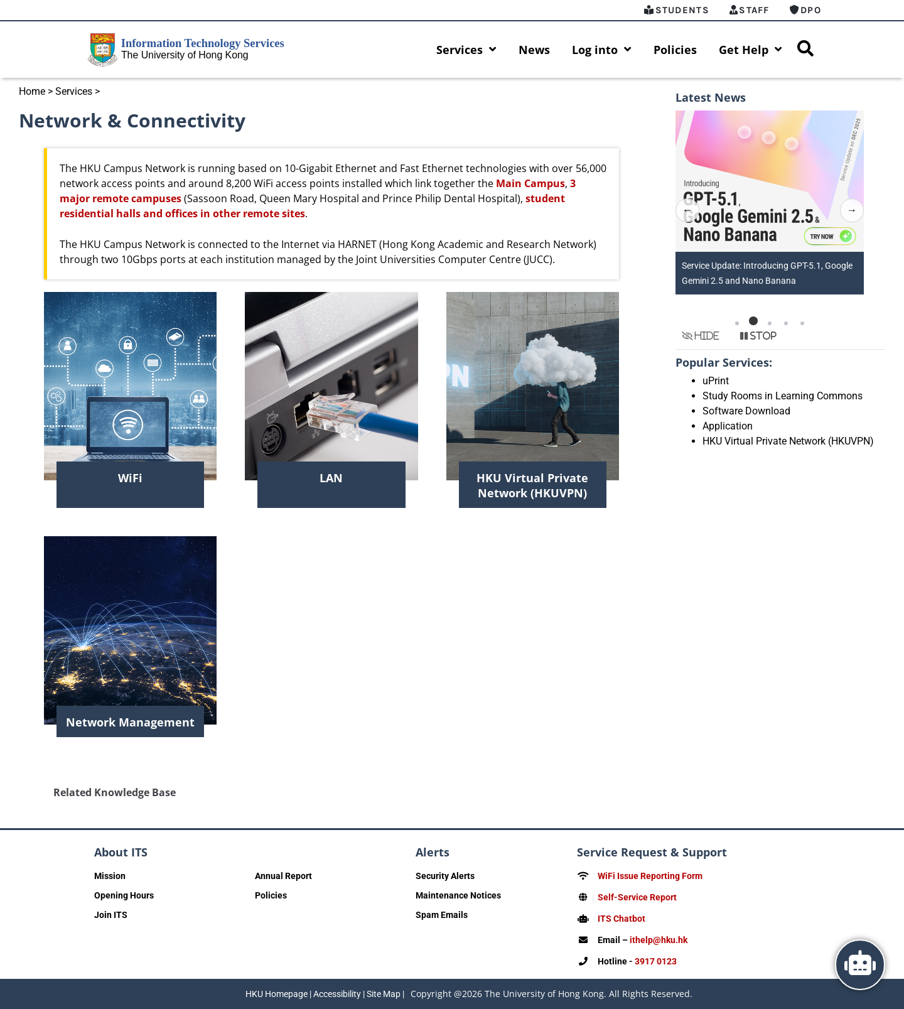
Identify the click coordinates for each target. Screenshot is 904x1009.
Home (32, 91)
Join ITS (110, 915)
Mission (110, 876)
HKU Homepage (276, 994)
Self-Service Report (637, 897)
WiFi (130, 477)
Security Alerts (445, 876)
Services (466, 49)
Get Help (750, 49)
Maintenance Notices (458, 895)
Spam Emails (442, 915)
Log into (602, 49)
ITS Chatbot (621, 919)
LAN (331, 477)
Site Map (384, 994)
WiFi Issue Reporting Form (650, 876)
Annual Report (283, 876)
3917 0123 (656, 961)
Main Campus (530, 183)
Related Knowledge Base (114, 792)
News (534, 49)
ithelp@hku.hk (658, 940)
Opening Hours (124, 895)
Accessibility (337, 994)
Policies (675, 49)
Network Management (130, 722)
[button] (737, 320)
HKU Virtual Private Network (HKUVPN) (532, 485)
